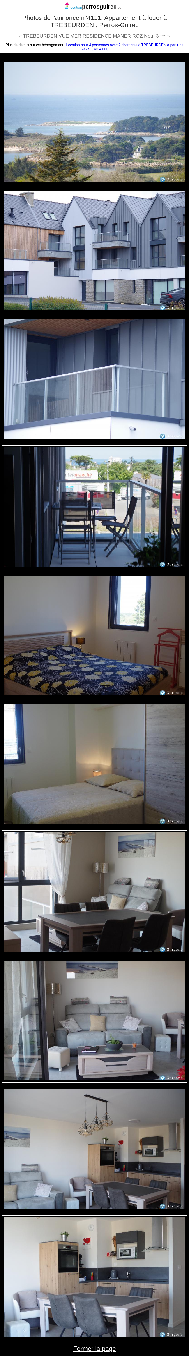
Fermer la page (94, 1348)
